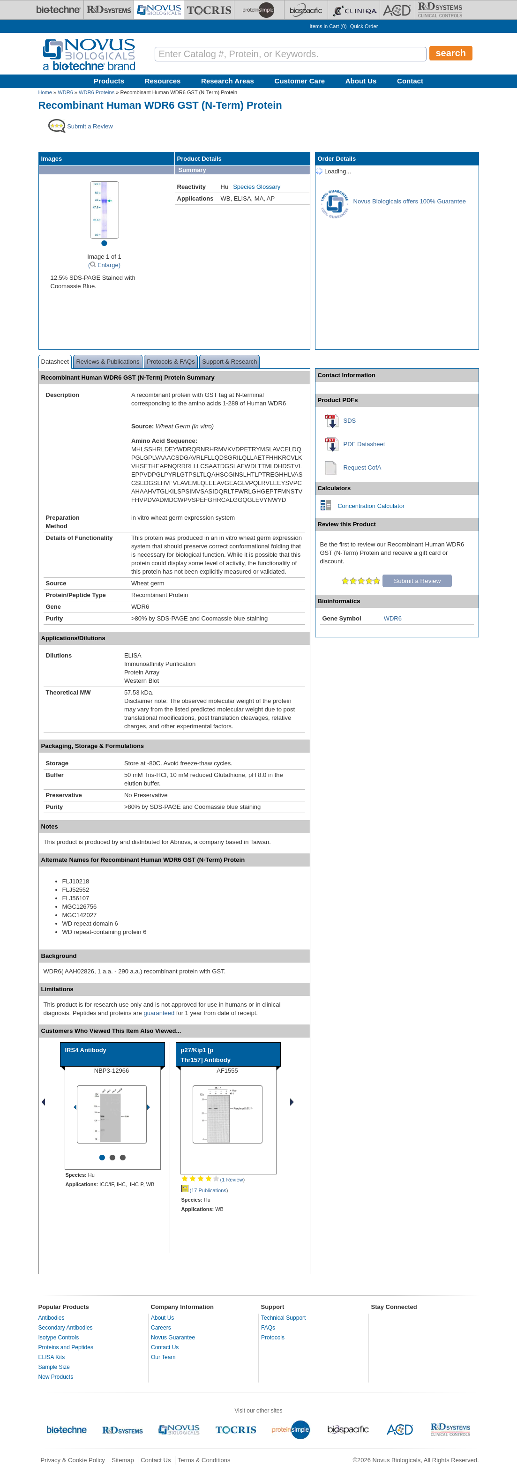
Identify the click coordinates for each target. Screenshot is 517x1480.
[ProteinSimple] (259, 10)
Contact (410, 81)
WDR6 (65, 92)
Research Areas (227, 81)
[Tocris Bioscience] (209, 10)
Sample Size (54, 1367)
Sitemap (123, 1460)
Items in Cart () (328, 26)
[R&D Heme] (440, 10)
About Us (361, 81)
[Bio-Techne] (59, 10)
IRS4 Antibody (85, 1050)
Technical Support (283, 1318)
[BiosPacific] (306, 10)
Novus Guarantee (173, 1337)
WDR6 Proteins (96, 92)
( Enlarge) (104, 265)
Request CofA (362, 467)
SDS (350, 420)
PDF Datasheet (364, 444)
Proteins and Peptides (65, 1347)
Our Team (163, 1357)
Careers (161, 1327)
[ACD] (397, 10)
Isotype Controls (58, 1337)
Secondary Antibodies (65, 1327)
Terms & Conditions (204, 1460)
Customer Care (300, 81)
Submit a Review (417, 580)
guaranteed (158, 1013)
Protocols (273, 1337)
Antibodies (51, 1318)
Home (45, 92)
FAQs (268, 1327)
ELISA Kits (51, 1357)
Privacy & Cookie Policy (73, 1460)
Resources (163, 81)
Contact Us (165, 1347)
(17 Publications (203, 1190)
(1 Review (212, 1179)
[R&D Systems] (109, 10)
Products (109, 81)
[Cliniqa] (354, 10)
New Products (56, 1377)
